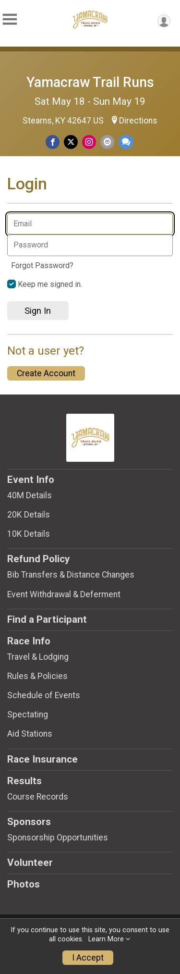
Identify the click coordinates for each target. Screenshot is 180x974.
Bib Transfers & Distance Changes (70, 574)
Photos (23, 884)
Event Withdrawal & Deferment (63, 594)
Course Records (37, 796)
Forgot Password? (42, 265)
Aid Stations (29, 734)
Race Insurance (42, 759)
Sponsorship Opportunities (57, 837)
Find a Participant (47, 619)
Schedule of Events (43, 695)
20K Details (28, 514)
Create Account (46, 373)
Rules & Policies (37, 676)
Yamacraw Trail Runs (90, 82)
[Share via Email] (107, 142)
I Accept (88, 957)
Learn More (106, 939)
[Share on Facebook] (53, 142)
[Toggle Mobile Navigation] (9, 19)
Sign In (37, 311)
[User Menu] (163, 20)
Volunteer (30, 862)
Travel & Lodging (38, 657)
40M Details (29, 495)
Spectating (27, 714)
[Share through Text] (126, 142)
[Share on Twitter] (71, 142)
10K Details (28, 534)
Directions (138, 120)
